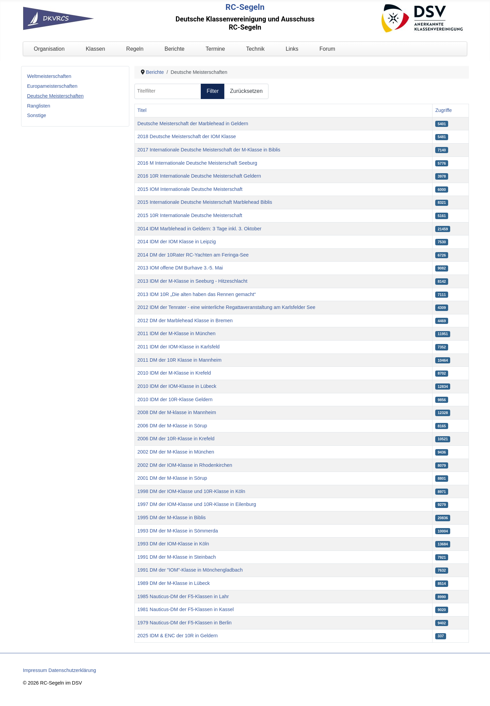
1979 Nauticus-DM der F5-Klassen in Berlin (184, 622)
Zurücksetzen (246, 91)
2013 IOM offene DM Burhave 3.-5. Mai (180, 267)
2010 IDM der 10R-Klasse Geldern (175, 399)
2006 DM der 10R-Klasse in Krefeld (175, 438)
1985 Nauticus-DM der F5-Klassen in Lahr (183, 596)
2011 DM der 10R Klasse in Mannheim (179, 360)
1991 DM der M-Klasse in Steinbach (176, 557)
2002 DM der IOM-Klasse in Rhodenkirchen (184, 465)
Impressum (35, 670)
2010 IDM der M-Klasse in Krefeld (174, 373)
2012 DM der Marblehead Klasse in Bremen (185, 320)
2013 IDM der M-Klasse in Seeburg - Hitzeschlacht (192, 281)
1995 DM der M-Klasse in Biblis (171, 517)
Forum (327, 49)
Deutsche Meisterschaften (55, 96)
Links (291, 49)
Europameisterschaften (52, 86)
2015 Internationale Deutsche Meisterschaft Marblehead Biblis (204, 202)
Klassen (95, 49)
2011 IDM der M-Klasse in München (176, 333)
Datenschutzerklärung (72, 670)
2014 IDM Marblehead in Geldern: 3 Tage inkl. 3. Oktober (199, 228)
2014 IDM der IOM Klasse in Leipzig (176, 241)
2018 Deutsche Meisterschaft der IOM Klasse (186, 136)
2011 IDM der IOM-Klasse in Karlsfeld (178, 346)
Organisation (49, 49)
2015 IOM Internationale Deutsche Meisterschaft (190, 189)
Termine (215, 49)
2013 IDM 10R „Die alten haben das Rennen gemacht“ (196, 294)
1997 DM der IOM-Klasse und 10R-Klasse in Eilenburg (196, 504)
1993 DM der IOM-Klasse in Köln (173, 543)
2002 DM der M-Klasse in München (175, 452)
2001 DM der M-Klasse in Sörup (172, 478)
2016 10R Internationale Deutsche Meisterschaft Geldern (199, 176)
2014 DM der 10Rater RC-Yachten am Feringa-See (193, 255)
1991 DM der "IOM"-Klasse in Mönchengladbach (190, 570)
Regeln (135, 49)
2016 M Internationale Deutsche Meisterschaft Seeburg (197, 163)
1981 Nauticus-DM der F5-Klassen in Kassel (185, 609)
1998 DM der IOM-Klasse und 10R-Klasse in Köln (191, 491)
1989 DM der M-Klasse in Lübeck (173, 583)
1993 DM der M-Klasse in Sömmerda (177, 530)
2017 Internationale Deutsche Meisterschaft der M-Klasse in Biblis (208, 149)
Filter (213, 91)
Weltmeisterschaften (49, 76)
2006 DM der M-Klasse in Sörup (172, 425)
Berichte (175, 49)
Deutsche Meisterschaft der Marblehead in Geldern (192, 123)
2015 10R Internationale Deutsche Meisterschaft (189, 215)
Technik (255, 49)
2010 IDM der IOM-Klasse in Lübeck (176, 386)
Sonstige (36, 115)
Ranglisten (38, 106)
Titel (142, 110)
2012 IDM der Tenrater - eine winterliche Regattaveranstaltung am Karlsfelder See (226, 307)
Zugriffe (443, 110)
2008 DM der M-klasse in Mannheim (176, 412)
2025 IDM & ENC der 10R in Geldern (177, 635)
